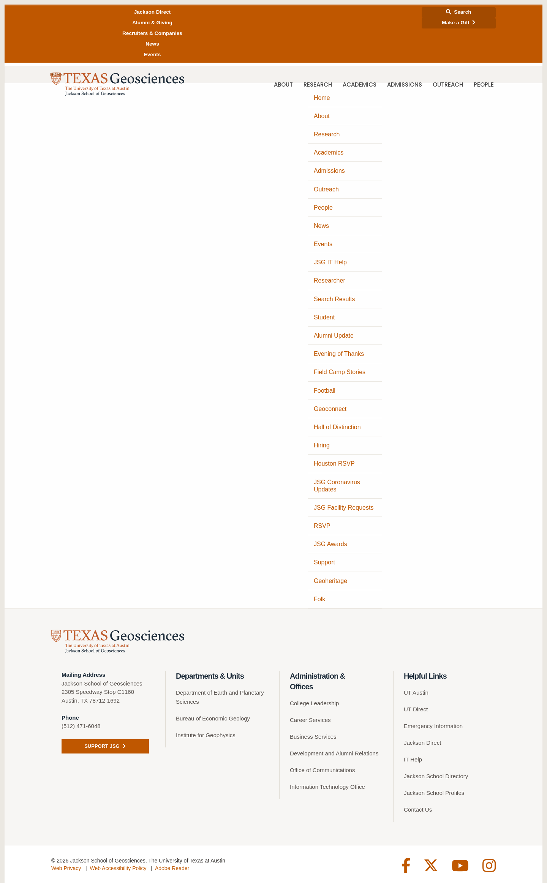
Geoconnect (330, 409)
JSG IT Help (330, 262)
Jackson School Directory (436, 776)
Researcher (329, 280)
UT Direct (416, 709)
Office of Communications (322, 770)
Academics (359, 85)
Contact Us (418, 809)
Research (318, 85)
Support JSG (105, 746)
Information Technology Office (327, 786)
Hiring (322, 445)
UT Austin (416, 692)
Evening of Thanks (339, 354)
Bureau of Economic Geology (213, 718)
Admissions (404, 85)
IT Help (413, 759)
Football (324, 390)
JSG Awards (330, 544)
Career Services (310, 720)
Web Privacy (66, 868)
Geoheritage (330, 581)
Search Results (334, 299)
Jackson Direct (152, 12)
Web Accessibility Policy (118, 868)
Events (152, 54)
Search (458, 12)
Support (324, 562)
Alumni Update (334, 335)
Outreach (448, 85)
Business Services (313, 736)
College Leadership (314, 703)
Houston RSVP (334, 463)
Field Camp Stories (339, 372)
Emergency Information (433, 726)
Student (324, 317)
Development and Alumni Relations (334, 753)
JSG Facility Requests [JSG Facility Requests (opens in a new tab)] (343, 507)
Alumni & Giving (152, 22)
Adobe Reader (172, 868)
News (152, 44)
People (484, 85)
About (283, 85)
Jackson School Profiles (434, 793)
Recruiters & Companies (152, 33)
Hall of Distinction (337, 427)
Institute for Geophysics (206, 735)
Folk (319, 599)
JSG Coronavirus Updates (337, 486)
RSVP (322, 526)
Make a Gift (458, 22)
